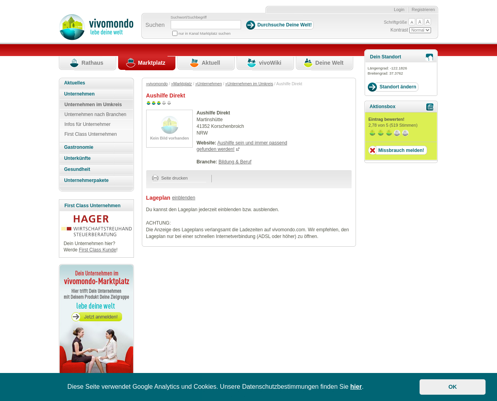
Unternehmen (79, 94)
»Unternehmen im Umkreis (249, 84)
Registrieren (423, 9)
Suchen (155, 25)
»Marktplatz (181, 84)
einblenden (183, 197)
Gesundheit (77, 169)
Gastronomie (78, 147)
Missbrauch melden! (401, 150)
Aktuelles (74, 83)
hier (356, 386)
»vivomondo (157, 84)
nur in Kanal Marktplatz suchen (205, 33)
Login (399, 9)
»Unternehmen (208, 84)
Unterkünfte (77, 158)
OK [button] (452, 387)
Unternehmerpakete (86, 180)
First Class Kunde (97, 250)
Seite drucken (170, 178)
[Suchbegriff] (206, 24)
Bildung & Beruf (234, 162)
